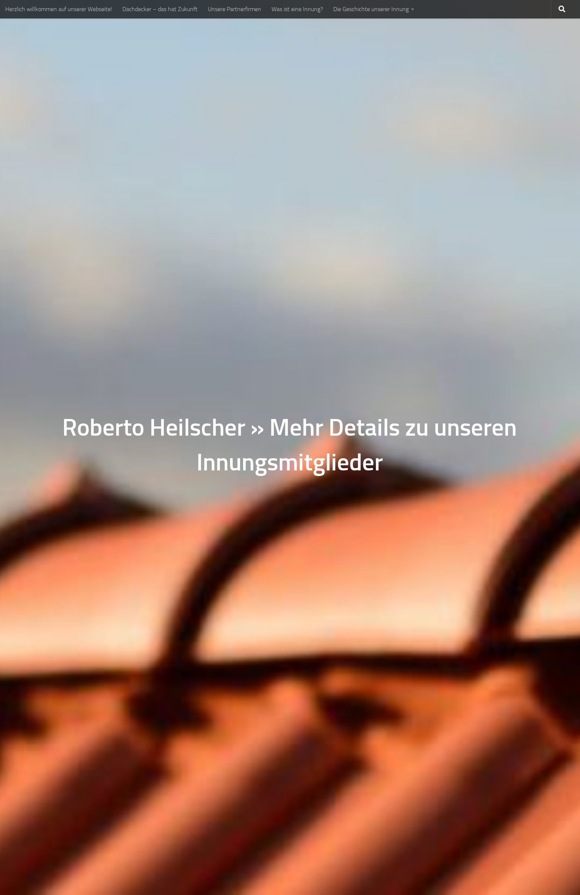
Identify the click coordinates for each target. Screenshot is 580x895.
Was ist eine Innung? (297, 9)
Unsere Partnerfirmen (234, 9)
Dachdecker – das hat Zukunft (160, 9)
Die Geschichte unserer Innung (371, 9)
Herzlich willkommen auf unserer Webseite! (58, 9)
